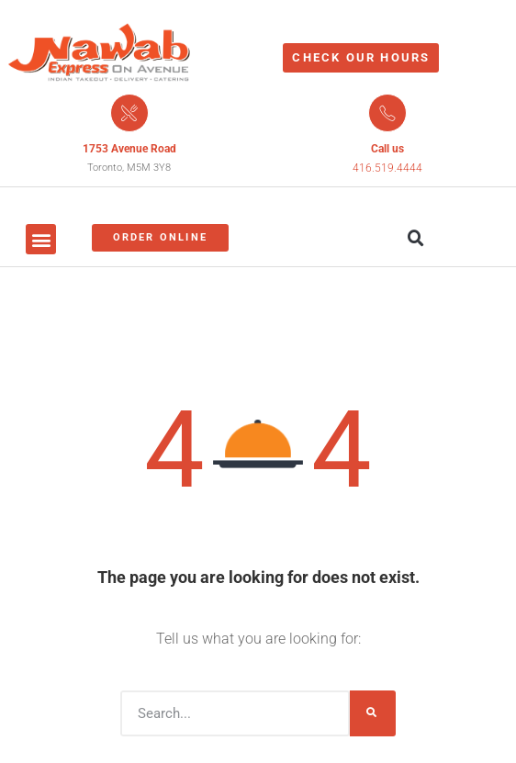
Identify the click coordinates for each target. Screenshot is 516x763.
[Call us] (387, 113)
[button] (41, 239)
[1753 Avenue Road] (129, 113)
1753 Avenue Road (129, 148)
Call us (387, 148)
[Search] (373, 713)
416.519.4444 (387, 168)
